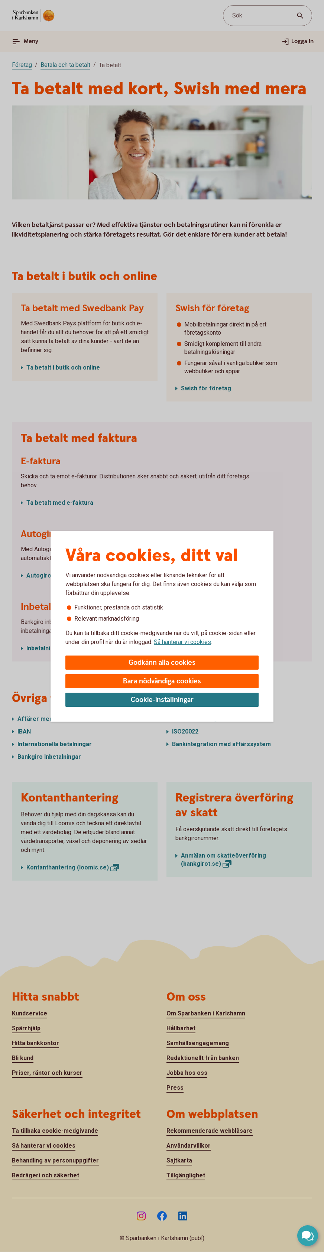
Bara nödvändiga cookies (162, 681)
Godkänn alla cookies (162, 662)
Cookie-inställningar (162, 700)
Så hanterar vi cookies (182, 641)
